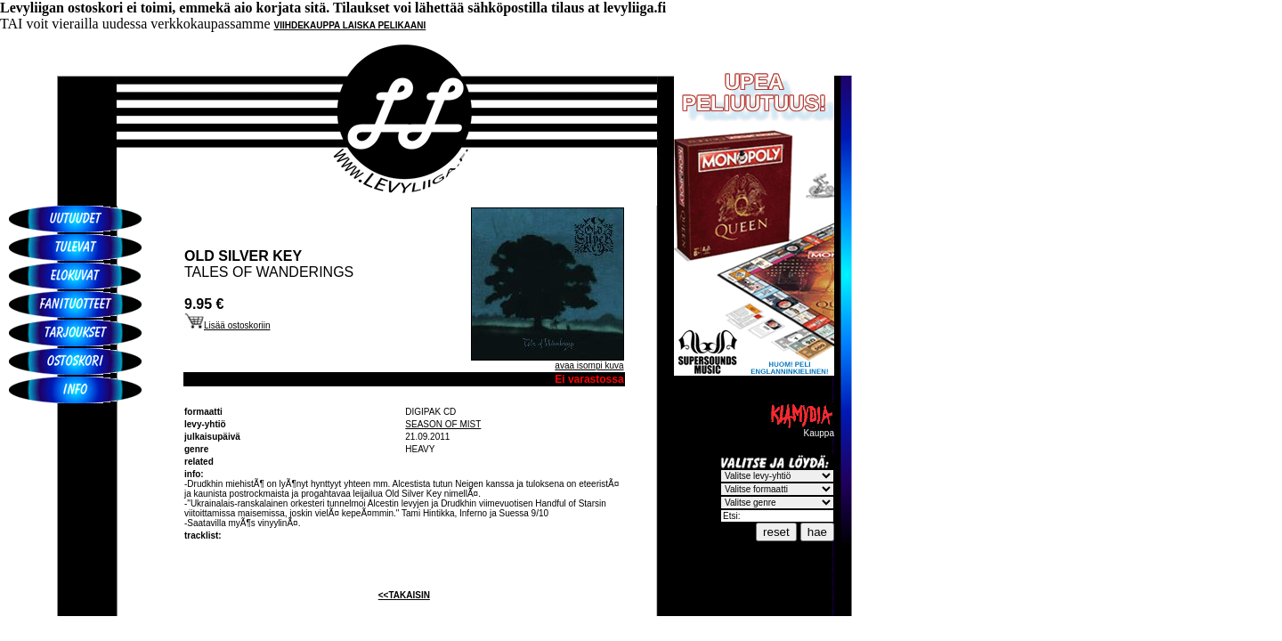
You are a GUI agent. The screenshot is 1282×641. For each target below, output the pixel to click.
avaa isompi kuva (589, 365)
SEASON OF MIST (443, 424)
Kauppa (801, 429)
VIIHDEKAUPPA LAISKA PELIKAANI (350, 25)
